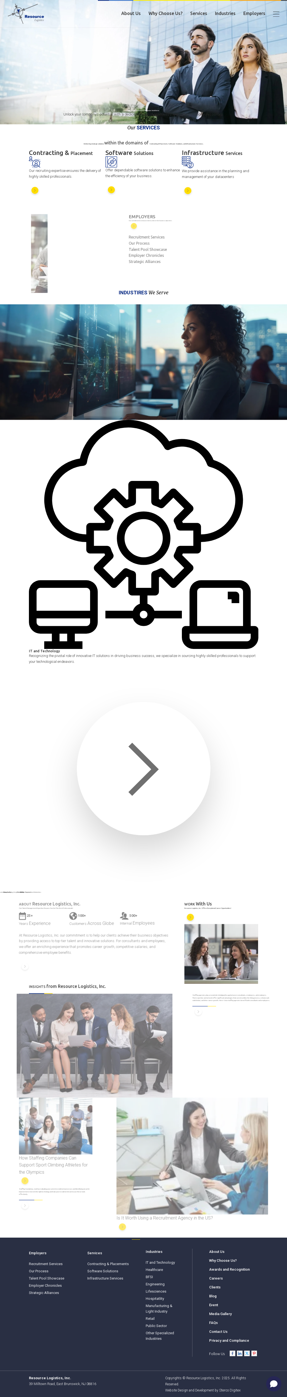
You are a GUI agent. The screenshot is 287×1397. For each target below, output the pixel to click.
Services (198, 13)
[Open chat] (273, 1383)
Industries (225, 13)
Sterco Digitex (230, 1390)
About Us (131, 13)
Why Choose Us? (165, 13)
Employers (254, 13)
